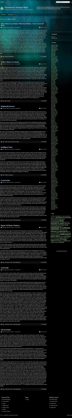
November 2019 (54, 89)
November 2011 (54, 196)
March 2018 (53, 109)
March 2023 (53, 66)
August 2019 (53, 93)
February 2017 (54, 123)
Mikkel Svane (32, 240)
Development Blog (6, 399)
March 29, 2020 (43, 27)
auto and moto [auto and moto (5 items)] (53, 217)
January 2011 (54, 206)
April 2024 (53, 55)
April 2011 (53, 203)
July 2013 (53, 172)
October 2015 (54, 142)
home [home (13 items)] (57, 229)
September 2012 (54, 185)
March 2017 (53, 122)
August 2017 (53, 116)
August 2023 (53, 62)
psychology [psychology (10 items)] (67, 236)
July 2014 (53, 156)
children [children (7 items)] (52, 219)
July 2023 (53, 63)
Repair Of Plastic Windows (10, 225)
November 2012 (54, 182)
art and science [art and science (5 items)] (64, 216)
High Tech (3, 14)
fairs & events (7, 100)
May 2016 (53, 135)
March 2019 (53, 97)
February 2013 (54, 178)
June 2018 (53, 105)
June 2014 (53, 158)
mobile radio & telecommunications (12, 141)
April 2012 (53, 190)
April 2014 (53, 160)
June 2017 (53, 118)
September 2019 (54, 92)
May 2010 (53, 209)
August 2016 (53, 131)
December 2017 (54, 112)
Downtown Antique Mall (16, 7)
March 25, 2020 (43, 331)
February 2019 (54, 99)
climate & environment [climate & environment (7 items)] (60, 219)
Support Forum (6, 407)
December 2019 (54, 88)
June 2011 (53, 201)
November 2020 (54, 75)
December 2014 (54, 150)
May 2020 (53, 83)
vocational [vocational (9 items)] (61, 242)
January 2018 (54, 110)
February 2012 (54, 193)
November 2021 (54, 70)
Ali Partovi (31, 118)
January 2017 (54, 125)
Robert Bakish (15, 342)
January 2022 (54, 68)
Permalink (44, 56)
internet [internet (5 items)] (65, 229)
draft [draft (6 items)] (65, 222)
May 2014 (53, 159)
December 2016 (54, 126)
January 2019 (54, 100)
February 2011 (54, 205)
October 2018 (54, 102)
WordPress (7, 415)
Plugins (4, 403)
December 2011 (54, 194)
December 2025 (54, 45)
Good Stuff (4, 268)
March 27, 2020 (43, 108)
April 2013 (53, 176)
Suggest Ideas (6, 405)
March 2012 (53, 192)
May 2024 (53, 54)
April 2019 (53, 96)
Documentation (6, 401)
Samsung (34, 78)
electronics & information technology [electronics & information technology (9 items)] (60, 224)
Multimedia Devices (8, 106)
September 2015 (54, 143)
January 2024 (54, 58)
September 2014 (54, 154)
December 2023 (54, 59)
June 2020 (53, 81)
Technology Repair (17, 220)
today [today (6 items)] (62, 240)
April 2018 (53, 108)
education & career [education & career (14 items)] (57, 223)
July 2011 (53, 199)
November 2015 (54, 140)
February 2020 (54, 87)
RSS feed (44, 8)
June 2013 (53, 173)
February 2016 (54, 137)
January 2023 (54, 67)
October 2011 (54, 197)
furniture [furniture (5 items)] (61, 226)
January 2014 (54, 164)
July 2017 (53, 117)
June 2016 (53, 134)
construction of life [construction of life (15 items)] (57, 222)
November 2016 (54, 127)
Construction (5, 180)
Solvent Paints (6, 330)
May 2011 (53, 202)
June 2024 (53, 53)
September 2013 (54, 169)
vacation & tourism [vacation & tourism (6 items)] (54, 242)
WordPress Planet (6, 411)
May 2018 (53, 106)
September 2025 (54, 49)
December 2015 (54, 139)
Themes (4, 409)
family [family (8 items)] (58, 226)
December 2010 (54, 207)
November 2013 (54, 167)
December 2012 (54, 181)
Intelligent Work (6, 147)
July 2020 (53, 80)
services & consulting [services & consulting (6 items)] (55, 237)
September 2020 (54, 78)
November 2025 (54, 46)
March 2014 (53, 161)
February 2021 (54, 71)
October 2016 (54, 129)
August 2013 (53, 171)
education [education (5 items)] (68, 222)
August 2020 (53, 79)
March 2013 (53, 177)
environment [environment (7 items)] (53, 226)
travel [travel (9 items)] (68, 241)
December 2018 (54, 101)
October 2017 (54, 114)
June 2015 (53, 146)
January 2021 (54, 72)
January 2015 (54, 148)
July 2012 (53, 188)
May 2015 (53, 147)
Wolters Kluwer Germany (10, 62)
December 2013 (54, 165)
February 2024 (54, 57)
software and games (9, 175)
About (2, 2)
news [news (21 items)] (62, 234)
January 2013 (54, 180)
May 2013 (53, 175)
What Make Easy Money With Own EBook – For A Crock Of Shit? (22, 24)
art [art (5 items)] (61, 216)
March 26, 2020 (43, 182)
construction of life (8, 220)
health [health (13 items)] (53, 229)
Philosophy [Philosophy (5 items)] (62, 236)
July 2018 (53, 104)
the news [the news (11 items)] (58, 241)
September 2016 (54, 130)
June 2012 (53, 189)
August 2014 (53, 155)
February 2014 (54, 163)
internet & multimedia (9, 56)
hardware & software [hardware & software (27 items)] (60, 228)
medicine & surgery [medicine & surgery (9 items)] (60, 233)
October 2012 (54, 184)
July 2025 (53, 51)
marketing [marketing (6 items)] (53, 233)
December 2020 (54, 74)
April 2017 (53, 121)
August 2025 (53, 50)
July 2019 (53, 95)
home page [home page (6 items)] (61, 229)
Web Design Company (14, 415)
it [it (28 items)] (66, 231)
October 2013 (54, 168)
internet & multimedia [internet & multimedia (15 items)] (58, 231)
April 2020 (53, 84)
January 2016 (54, 138)
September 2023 (54, 61)
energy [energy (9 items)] (66, 225)
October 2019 (54, 91)
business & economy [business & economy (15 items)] (63, 217)
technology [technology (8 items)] (56, 239)
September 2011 (54, 198)
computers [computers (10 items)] (61, 220)
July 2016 (53, 133)
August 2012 (53, 186)
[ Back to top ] (69, 415)
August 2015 (53, 144)
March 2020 (53, 85)
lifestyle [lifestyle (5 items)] (69, 231)
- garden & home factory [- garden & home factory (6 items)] (56, 216)
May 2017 (53, 120)
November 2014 (54, 151)
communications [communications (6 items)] (54, 220)
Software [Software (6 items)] (61, 237)
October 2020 (54, 76)
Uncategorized (11, 14)
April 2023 (53, 64)
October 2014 (54, 152)
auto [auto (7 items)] (69, 216)
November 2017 (54, 113)
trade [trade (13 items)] (65, 241)
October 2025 (54, 47)
